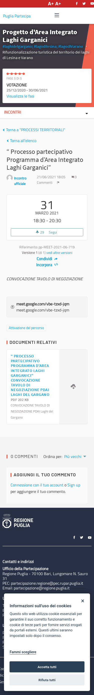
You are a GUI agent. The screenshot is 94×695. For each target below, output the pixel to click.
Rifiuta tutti (47, 680)
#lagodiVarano (70, 46)
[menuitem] (74, 455)
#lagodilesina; (45, 46)
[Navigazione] (57, 15)
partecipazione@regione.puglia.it (42, 588)
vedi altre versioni (59, 252)
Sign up (73, 485)
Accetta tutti (47, 667)
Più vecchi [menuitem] (72, 456)
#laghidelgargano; (18, 46)
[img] (57, 15)
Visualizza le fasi (20, 96)
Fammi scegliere (23, 652)
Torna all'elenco (21, 140)
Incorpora (47, 265)
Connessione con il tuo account (37, 485)
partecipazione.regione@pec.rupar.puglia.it (47, 583)
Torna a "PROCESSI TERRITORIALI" (34, 130)
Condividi (47, 259)
